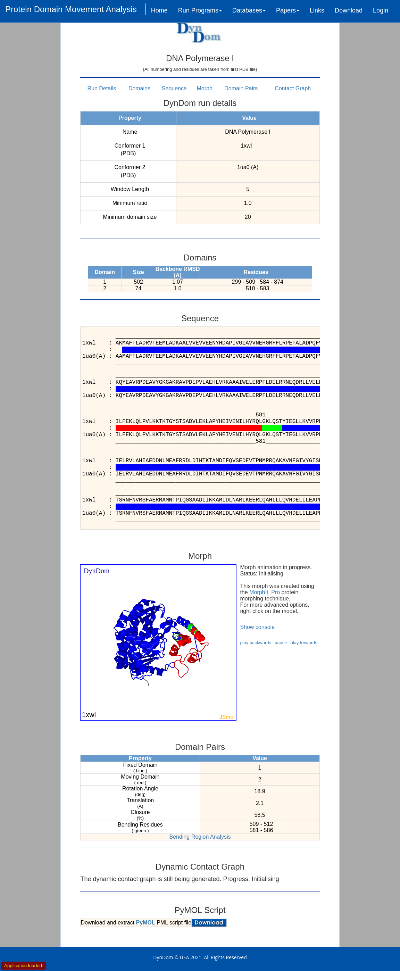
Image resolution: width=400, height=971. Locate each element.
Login (380, 10)
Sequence (174, 88)
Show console (257, 627)
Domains (139, 88)
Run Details (102, 88)
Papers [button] (287, 10)
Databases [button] (249, 10)
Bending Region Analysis (200, 837)
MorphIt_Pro (264, 592)
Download (348, 10)
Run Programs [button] (200, 10)
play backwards (255, 642)
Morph (204, 88)
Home (159, 10)
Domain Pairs (241, 88)
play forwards (303, 642)
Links (317, 10)
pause (281, 642)
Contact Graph (293, 88)
